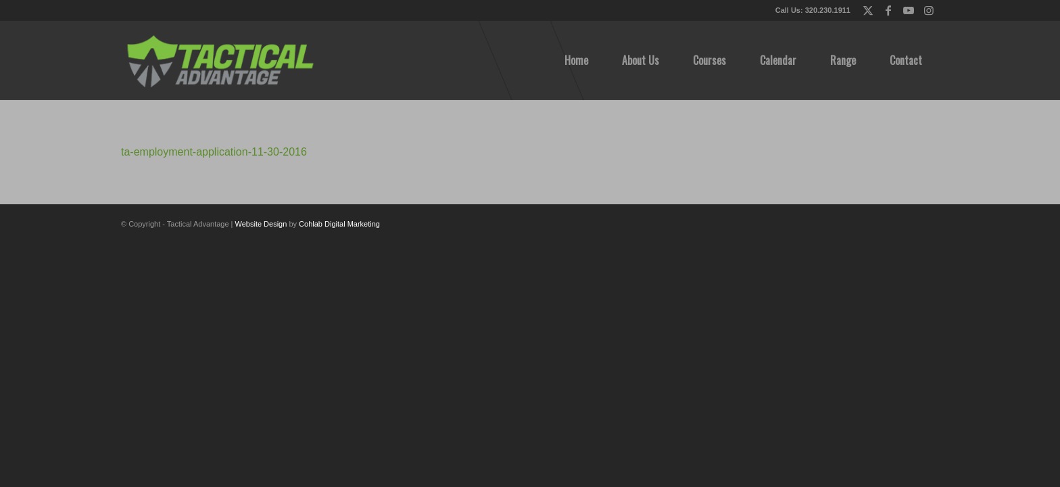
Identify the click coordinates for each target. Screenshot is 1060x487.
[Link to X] (867, 10)
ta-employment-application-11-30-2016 (214, 152)
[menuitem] (576, 60)
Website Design (261, 224)
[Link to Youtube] (908, 10)
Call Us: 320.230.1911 (812, 10)
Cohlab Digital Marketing (339, 224)
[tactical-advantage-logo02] (219, 60)
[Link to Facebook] (888, 10)
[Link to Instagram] (929, 10)
